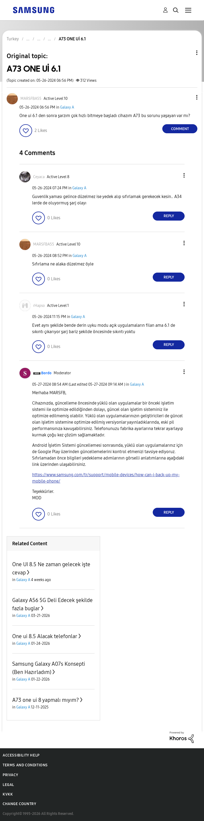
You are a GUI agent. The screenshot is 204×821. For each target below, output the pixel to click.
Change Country (19, 804)
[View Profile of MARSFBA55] (30, 98)
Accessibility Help (21, 755)
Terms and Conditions (25, 765)
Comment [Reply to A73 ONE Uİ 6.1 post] (180, 129)
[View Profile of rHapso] (39, 305)
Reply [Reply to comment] (169, 216)
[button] (188, 97)
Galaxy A (67, 107)
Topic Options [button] (187, 53)
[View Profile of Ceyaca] (39, 177)
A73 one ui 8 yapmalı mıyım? (45, 700)
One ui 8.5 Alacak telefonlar (44, 636)
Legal (8, 785)
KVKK (8, 794)
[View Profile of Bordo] (46, 373)
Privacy (10, 775)
